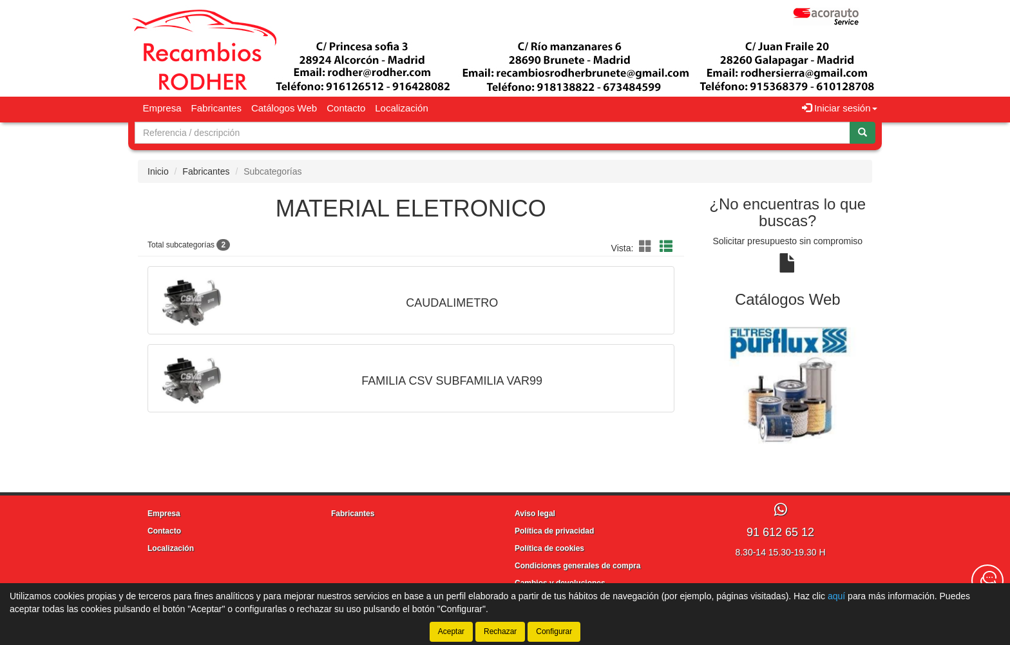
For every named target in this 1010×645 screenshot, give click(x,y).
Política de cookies (549, 548)
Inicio (158, 171)
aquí (836, 596)
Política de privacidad (554, 530)
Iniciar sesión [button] (839, 107)
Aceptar (451, 631)
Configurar (554, 631)
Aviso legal (535, 513)
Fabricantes (216, 107)
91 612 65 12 (780, 532)
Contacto (346, 107)
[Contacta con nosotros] (987, 580)
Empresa (162, 107)
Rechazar (500, 631)
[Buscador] (492, 133)
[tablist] (788, 386)
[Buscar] (862, 133)
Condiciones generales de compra (577, 565)
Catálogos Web (284, 107)
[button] (647, 247)
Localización (401, 107)
